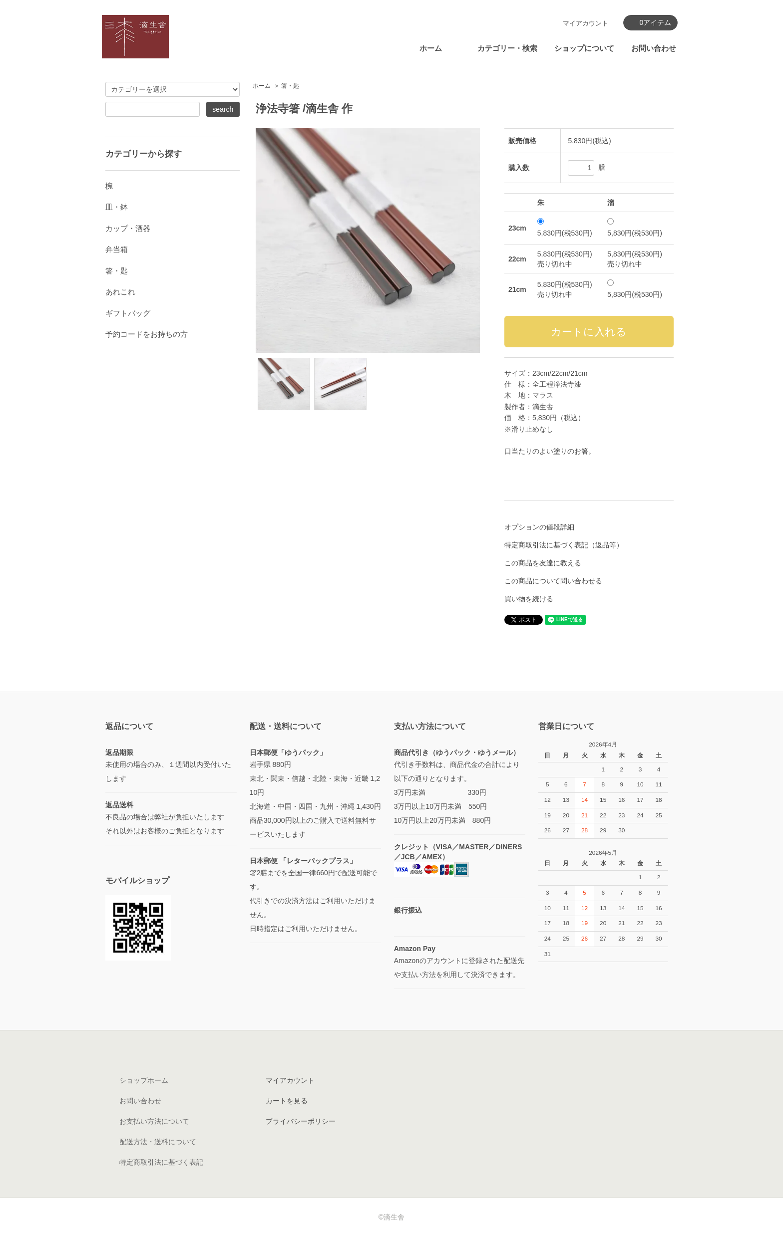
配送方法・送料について (157, 1142)
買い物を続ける (528, 599)
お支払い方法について (154, 1121)
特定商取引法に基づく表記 (161, 1162)
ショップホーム (143, 1080)
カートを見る (287, 1101)
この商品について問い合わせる (553, 581)
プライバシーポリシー (301, 1121)
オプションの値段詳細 (539, 527)
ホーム (430, 48)
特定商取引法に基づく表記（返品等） (563, 545)
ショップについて (584, 48)
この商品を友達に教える (542, 563)
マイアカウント (585, 23)
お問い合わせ (653, 48)
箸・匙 (290, 85)
